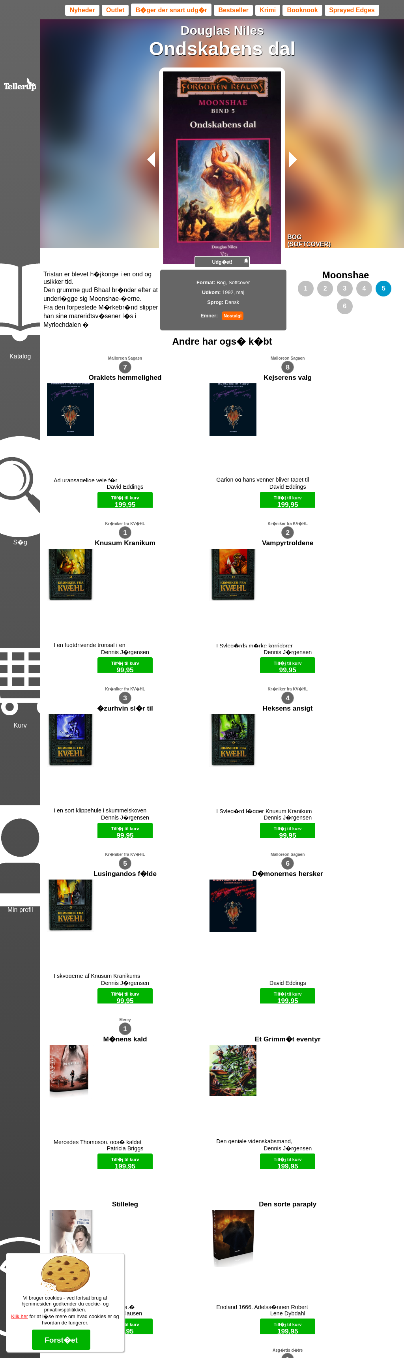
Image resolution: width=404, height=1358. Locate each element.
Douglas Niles (222, 30)
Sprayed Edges (352, 10)
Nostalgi (232, 315)
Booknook (302, 10)
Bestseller (233, 10)
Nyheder (82, 10)
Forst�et (61, 1340)
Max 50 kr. (202, 1338)
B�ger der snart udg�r (171, 10)
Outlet (115, 10)
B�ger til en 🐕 (236, 1338)
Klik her (19, 1316)
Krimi (268, 10)
